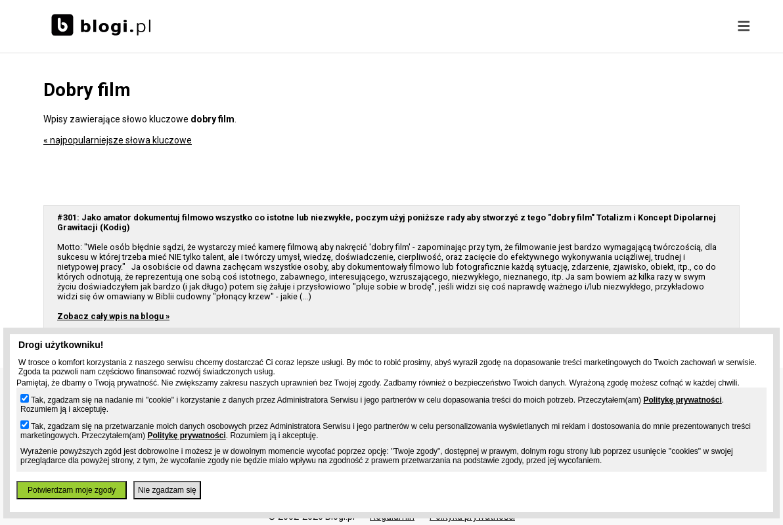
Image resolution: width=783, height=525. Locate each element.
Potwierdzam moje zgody (72, 490)
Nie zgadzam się (167, 490)
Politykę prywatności (682, 400)
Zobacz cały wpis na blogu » (113, 316)
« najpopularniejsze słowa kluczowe (117, 140)
